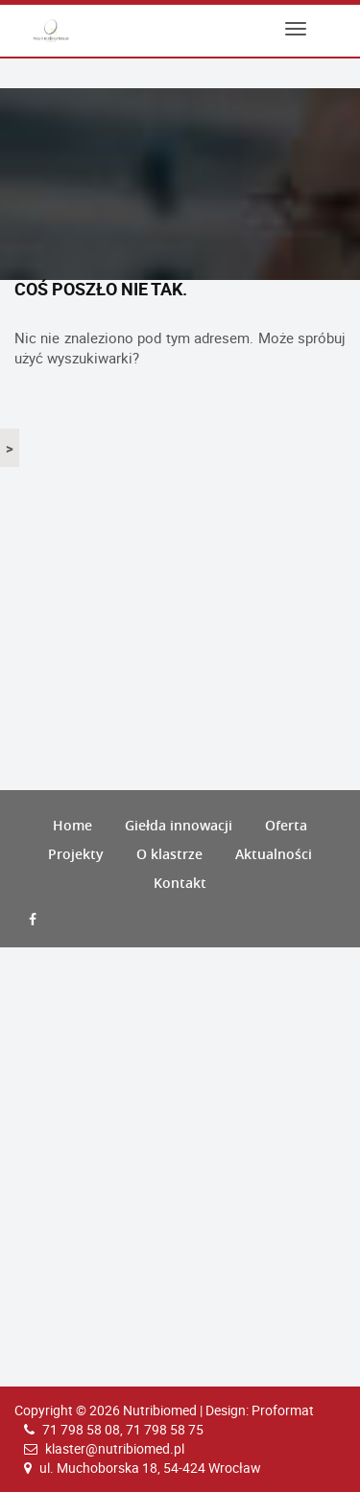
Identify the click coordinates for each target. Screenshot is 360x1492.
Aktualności (273, 854)
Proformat (283, 1410)
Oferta (286, 825)
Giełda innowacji (178, 825)
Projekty (76, 854)
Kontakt (180, 883)
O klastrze (169, 854)
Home (72, 825)
